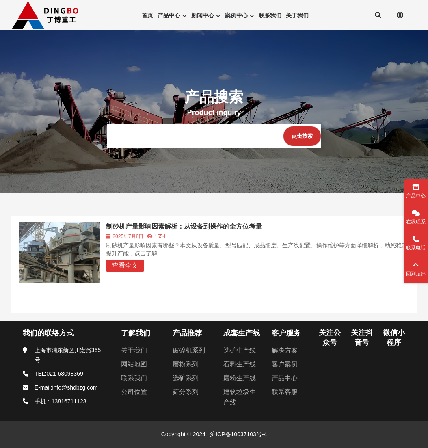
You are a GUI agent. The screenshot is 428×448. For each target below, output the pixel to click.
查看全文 (125, 265)
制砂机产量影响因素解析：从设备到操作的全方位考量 (184, 226)
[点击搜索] (302, 136)
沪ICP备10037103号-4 (237, 434)
